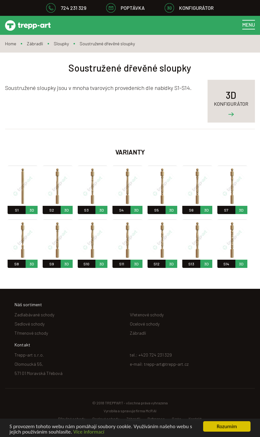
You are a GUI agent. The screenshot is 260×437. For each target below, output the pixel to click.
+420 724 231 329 (155, 355)
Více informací (88, 432)
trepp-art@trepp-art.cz (166, 364)
